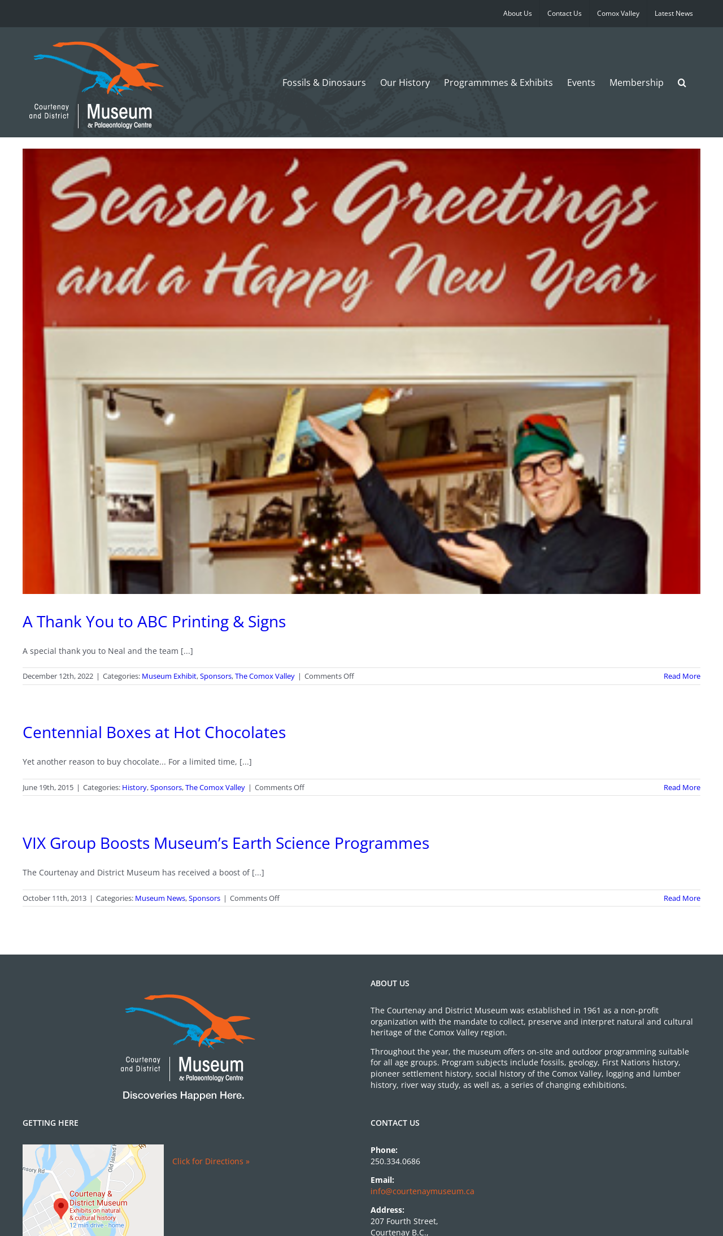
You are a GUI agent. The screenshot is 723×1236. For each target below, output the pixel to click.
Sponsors (216, 676)
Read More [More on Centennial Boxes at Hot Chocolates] (682, 787)
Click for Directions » (211, 1161)
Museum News (160, 898)
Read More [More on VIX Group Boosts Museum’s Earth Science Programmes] (682, 898)
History (134, 787)
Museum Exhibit (169, 676)
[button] (682, 82)
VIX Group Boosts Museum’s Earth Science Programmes (226, 842)
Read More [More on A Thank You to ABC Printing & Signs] (682, 676)
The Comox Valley (265, 676)
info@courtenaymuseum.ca (422, 1191)
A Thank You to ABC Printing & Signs (154, 621)
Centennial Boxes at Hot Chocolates (154, 732)
